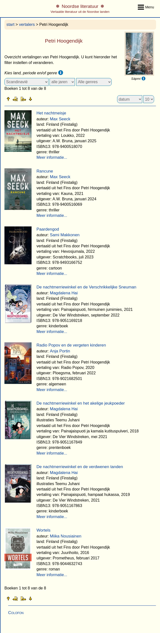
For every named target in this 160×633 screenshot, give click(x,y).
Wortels (43, 530)
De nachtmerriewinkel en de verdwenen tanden (79, 466)
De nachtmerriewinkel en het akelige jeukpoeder (80, 403)
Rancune (44, 171)
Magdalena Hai (64, 293)
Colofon (16, 612)
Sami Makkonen (64, 235)
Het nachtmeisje (51, 113)
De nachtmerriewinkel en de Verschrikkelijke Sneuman (86, 287)
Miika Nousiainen (65, 536)
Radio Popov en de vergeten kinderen (71, 345)
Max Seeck (60, 119)
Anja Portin (60, 351)
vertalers (27, 24)
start (10, 24)
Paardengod (47, 229)
